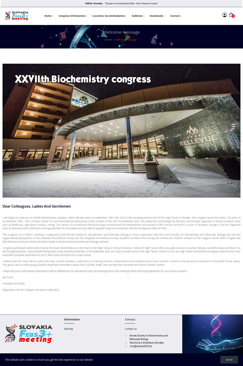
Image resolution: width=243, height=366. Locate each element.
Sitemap (68, 328)
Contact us (131, 328)
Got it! (229, 359)
